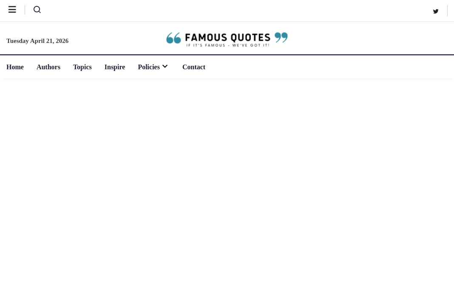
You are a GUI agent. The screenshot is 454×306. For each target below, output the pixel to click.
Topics (82, 67)
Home (15, 67)
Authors (48, 67)
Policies (154, 67)
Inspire (115, 67)
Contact (193, 67)
